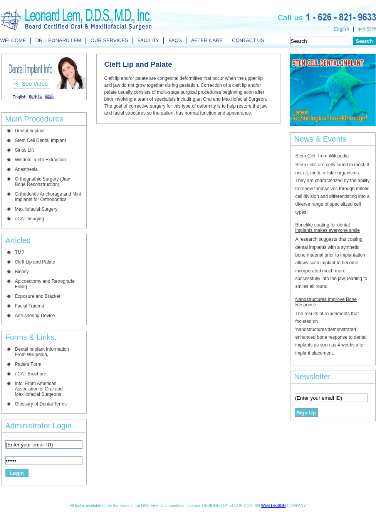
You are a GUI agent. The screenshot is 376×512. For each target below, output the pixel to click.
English (341, 29)
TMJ (19, 252)
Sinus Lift (24, 150)
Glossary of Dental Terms (41, 404)
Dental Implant (30, 130)
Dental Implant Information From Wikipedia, (42, 351)
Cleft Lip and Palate (35, 262)
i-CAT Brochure (31, 374)
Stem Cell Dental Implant (40, 140)
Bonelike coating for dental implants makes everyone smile (327, 227)
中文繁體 (367, 29)
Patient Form (28, 364)
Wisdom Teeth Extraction (40, 159)
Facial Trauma (29, 306)
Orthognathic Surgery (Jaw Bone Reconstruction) (42, 181)
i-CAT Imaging (29, 218)
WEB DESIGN (273, 506)
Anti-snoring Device (35, 315)
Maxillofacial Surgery (36, 209)
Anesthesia (26, 169)
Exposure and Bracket (37, 296)
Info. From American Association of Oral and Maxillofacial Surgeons (39, 389)
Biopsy (22, 271)
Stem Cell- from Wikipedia (322, 156)
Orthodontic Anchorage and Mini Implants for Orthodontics (48, 196)
